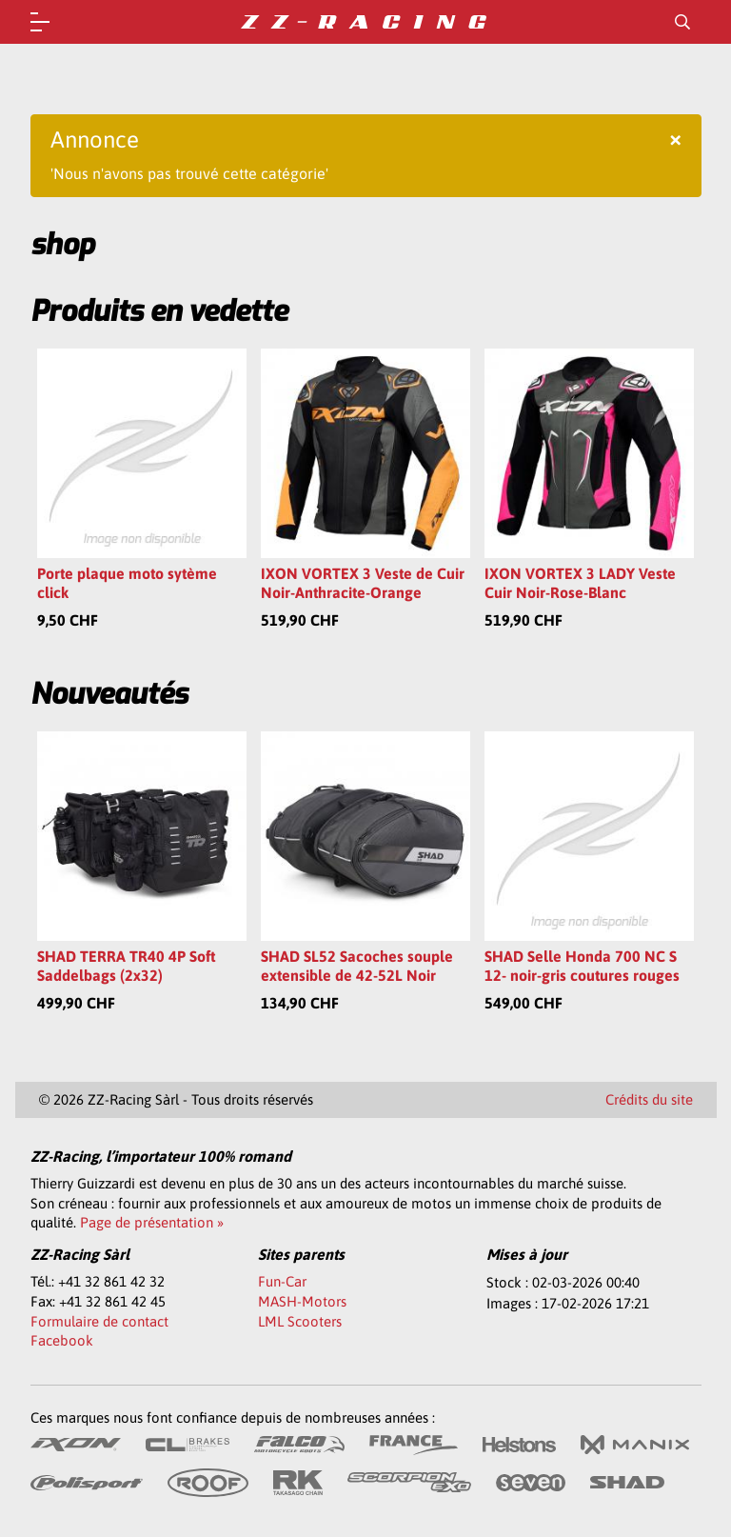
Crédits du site (649, 1099)
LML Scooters (300, 1321)
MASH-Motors (302, 1301)
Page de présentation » (152, 1222)
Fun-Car (282, 1281)
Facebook (61, 1340)
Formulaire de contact (99, 1321)
